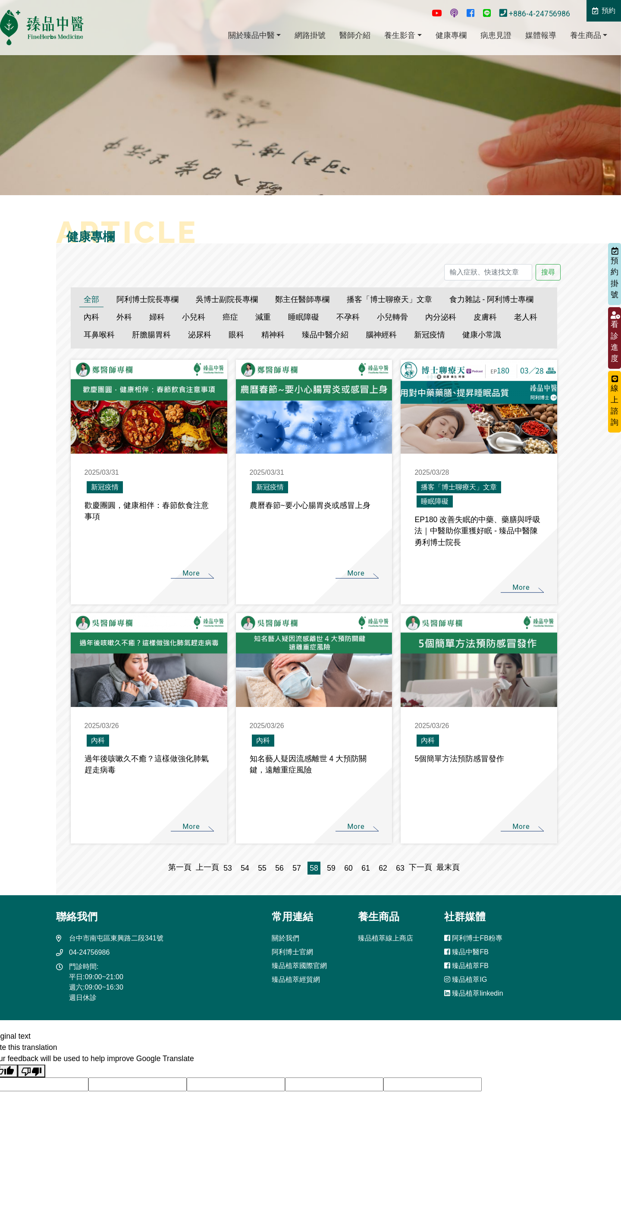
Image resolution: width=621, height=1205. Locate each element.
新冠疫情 (429, 334)
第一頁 (182, 867)
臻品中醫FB (466, 952)
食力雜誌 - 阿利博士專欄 (491, 299)
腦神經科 (381, 334)
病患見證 (495, 35)
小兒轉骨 (392, 317)
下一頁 (420, 867)
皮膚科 (485, 317)
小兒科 (193, 317)
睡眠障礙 (303, 317)
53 (227, 868)
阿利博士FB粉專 (473, 938)
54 (245, 868)
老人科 (525, 317)
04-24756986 (89, 952)
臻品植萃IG (465, 979)
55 (262, 868)
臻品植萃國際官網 (299, 965)
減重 (263, 317)
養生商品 (585, 35)
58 (314, 868)
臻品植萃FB (466, 965)
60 (348, 868)
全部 (91, 299)
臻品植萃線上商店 (385, 938)
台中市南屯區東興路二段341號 (116, 938)
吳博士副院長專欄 (227, 299)
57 (296, 868)
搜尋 (548, 272)
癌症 (230, 317)
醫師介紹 (354, 35)
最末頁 (446, 867)
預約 (603, 10)
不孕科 (348, 317)
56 (279, 868)
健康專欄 (451, 35)
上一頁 (207, 867)
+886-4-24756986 (535, 13)
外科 (124, 317)
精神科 (273, 334)
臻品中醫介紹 (325, 334)
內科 (91, 317)
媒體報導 (540, 35)
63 (400, 868)
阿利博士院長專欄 (147, 299)
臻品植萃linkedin (473, 993)
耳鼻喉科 (99, 334)
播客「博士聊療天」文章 (389, 299)
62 (383, 868)
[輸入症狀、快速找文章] (488, 272)
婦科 (157, 317)
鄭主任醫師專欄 (302, 299)
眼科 (236, 334)
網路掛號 (310, 35)
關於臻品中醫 (251, 35)
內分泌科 (440, 317)
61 (365, 868)
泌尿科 (199, 334)
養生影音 (399, 35)
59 (331, 868)
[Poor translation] (31, 1071)
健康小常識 (481, 334)
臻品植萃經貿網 (296, 979)
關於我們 (285, 938)
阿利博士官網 (292, 952)
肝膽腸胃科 (151, 334)
